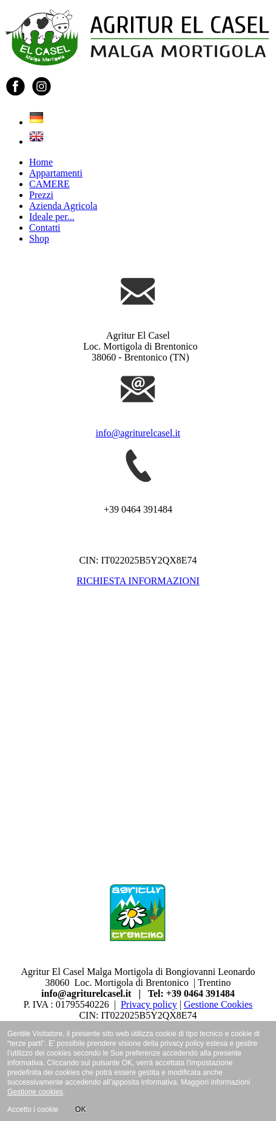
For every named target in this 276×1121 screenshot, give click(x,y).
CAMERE (49, 184)
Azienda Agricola (63, 206)
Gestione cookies (35, 1092)
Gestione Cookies (218, 1004)
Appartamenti (55, 173)
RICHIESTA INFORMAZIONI (138, 581)
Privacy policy (149, 1004)
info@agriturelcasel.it (138, 433)
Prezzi (41, 195)
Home (41, 162)
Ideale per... (52, 216)
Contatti (45, 227)
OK (80, 1109)
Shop (39, 238)
